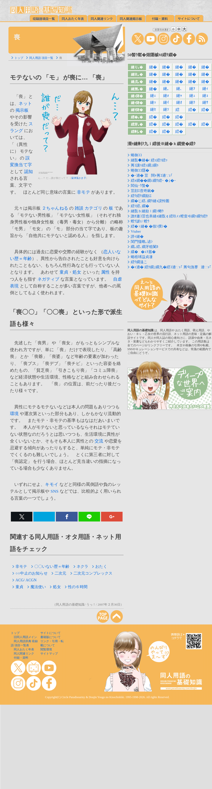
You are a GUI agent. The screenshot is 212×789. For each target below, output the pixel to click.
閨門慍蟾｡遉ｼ (142, 242)
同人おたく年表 (24, 649)
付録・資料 (21, 657)
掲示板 (22, 110)
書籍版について (50, 637)
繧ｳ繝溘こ (139, 262)
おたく (99, 566)
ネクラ (80, 566)
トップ (19, 58)
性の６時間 (76, 587)
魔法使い (36, 587)
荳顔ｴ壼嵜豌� (142, 191)
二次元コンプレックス (91, 573)
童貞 (63, 272)
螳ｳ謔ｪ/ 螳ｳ (140, 221)
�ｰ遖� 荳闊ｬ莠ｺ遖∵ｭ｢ (152, 175)
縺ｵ (179, 102)
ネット (25, 103)
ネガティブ (48, 279)
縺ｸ (192, 102)
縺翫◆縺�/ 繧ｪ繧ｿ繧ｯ (149, 160)
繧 (179, 110)
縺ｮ (205, 96)
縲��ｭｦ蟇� (143, 252)
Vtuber (136, 231)
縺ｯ (153, 102)
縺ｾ (153, 109)
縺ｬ (179, 96)
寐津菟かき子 (78, 178)
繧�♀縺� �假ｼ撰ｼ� (149, 226)
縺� (153, 67)
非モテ (83, 192)
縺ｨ (205, 89)
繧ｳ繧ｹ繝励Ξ (141, 196)
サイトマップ (49, 653)
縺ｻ (205, 102)
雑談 (79, 208)
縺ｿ (166, 109)
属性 (105, 272)
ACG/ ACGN (24, 580)
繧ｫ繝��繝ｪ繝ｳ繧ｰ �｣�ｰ (153, 180)
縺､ (179, 89)
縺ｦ (192, 89)
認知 (28, 171)
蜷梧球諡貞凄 (142, 257)
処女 (77, 272)
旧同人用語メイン (25, 637)
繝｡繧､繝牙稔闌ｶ (144, 247)
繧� (192, 110)
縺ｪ (153, 96)
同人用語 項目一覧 (41, 58)
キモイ (51, 484)
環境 (14, 413)
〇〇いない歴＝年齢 (50, 566)
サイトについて (50, 633)
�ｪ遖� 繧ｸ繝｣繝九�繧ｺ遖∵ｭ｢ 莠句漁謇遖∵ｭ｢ (171, 267)
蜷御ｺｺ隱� (140, 170)
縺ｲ (166, 102)
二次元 (58, 573)
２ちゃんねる (55, 208)
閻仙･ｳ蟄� (140, 186)
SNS (54, 491)
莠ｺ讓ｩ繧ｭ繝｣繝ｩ (145, 165)
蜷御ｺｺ (136, 155)
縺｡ (166, 89)
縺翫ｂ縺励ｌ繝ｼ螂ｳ (147, 211)
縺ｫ (166, 96)
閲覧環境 (46, 649)
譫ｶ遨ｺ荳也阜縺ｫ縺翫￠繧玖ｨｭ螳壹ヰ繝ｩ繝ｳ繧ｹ (169, 216)
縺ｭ (192, 96)
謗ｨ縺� (137, 236)
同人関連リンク (24, 653)
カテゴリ (93, 208)
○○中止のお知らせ (30, 573)
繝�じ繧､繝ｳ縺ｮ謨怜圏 (150, 201)
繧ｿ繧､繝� (140, 206)
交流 (99, 441)
